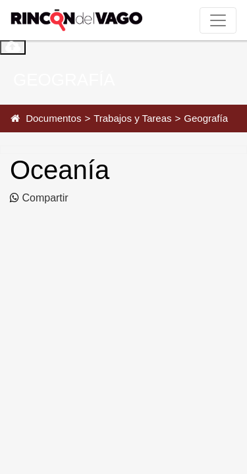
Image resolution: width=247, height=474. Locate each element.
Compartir (44, 197)
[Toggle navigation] (218, 20)
